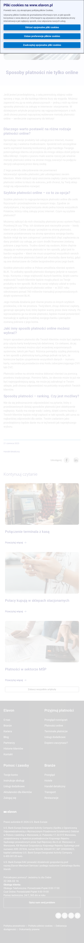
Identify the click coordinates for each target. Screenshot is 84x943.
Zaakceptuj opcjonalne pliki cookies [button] (42, 45)
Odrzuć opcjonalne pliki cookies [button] (42, 27)
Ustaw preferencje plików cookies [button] (42, 36)
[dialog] (42, 26)
